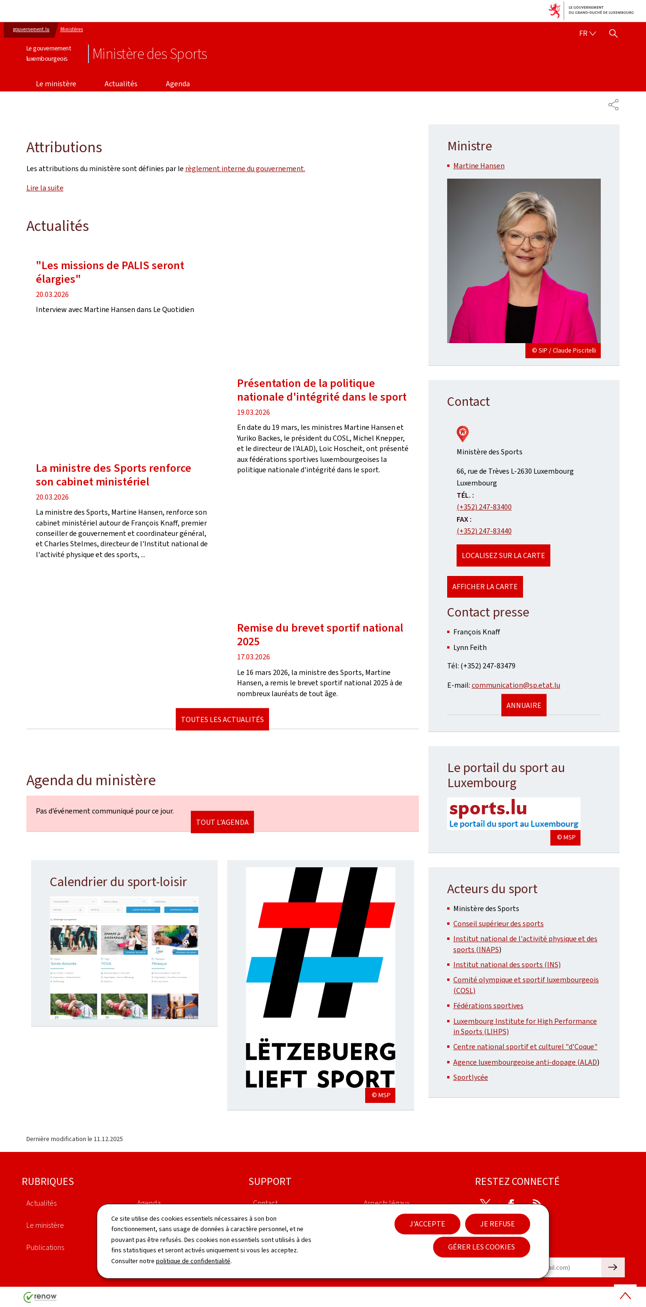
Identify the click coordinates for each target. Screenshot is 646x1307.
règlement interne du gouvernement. (245, 168)
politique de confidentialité (193, 1261)
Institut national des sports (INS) (507, 965)
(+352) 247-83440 (484, 531)
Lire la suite (45, 188)
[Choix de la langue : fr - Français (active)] (587, 33)
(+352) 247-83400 (484, 507)
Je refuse (497, 1224)
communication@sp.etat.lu (516, 685)
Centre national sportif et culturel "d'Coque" (525, 1047)
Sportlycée (470, 1077)
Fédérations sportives (488, 1006)
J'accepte (427, 1224)
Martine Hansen (479, 166)
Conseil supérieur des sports (498, 924)
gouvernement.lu (31, 29)
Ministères (71, 29)
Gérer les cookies (481, 1247)
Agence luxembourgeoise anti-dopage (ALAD (525, 1062)
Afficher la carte (485, 587)
